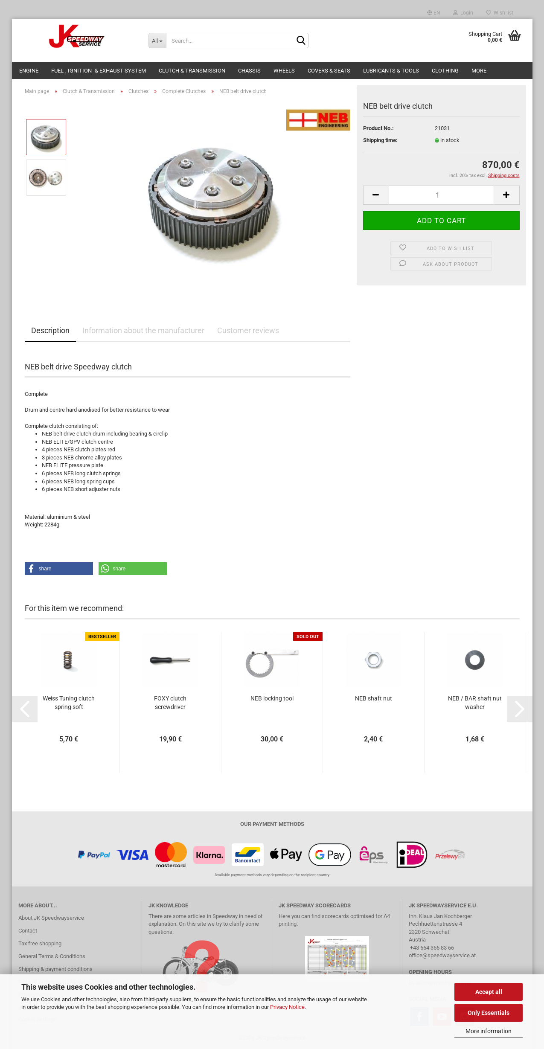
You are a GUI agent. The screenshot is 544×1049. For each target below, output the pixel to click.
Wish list (499, 13)
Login (463, 13)
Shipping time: (380, 140)
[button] (59, 568)
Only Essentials (488, 1012)
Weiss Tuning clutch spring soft (69, 702)
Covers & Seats (329, 70)
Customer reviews (248, 330)
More (478, 70)
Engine (28, 70)
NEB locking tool (272, 698)
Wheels (284, 70)
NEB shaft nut (373, 698)
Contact (27, 930)
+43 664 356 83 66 (432, 947)
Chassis (249, 70)
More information (488, 1031)
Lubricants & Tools (391, 70)
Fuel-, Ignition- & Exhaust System (98, 70)
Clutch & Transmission (192, 70)
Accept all (488, 991)
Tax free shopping (39, 943)
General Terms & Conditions (51, 956)
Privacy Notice (287, 1007)
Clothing (445, 70)
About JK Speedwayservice (51, 918)
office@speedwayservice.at (442, 955)
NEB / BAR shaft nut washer (475, 702)
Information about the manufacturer (143, 330)
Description (50, 330)
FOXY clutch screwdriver (170, 702)
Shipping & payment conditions (55, 969)
